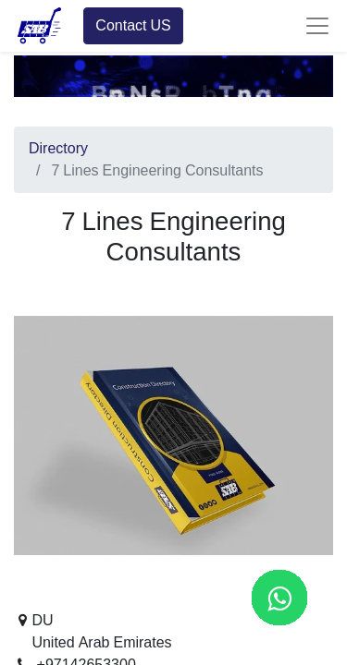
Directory (58, 148)
